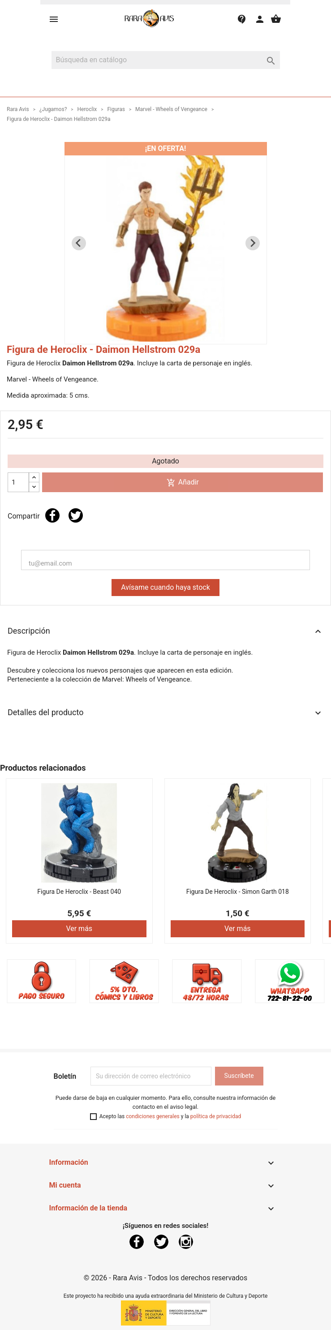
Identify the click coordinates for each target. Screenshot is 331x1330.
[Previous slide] (79, 243)
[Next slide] (252, 243)
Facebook (136, 1242)
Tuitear (76, 515)
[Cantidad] (18, 482)
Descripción (165, 631)
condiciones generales (153, 1116)
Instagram (186, 1242)
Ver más (79, 928)
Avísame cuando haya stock (165, 587)
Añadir (183, 482)
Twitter (161, 1242)
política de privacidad (215, 1116)
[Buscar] (166, 60)
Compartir (52, 515)
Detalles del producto (165, 713)
